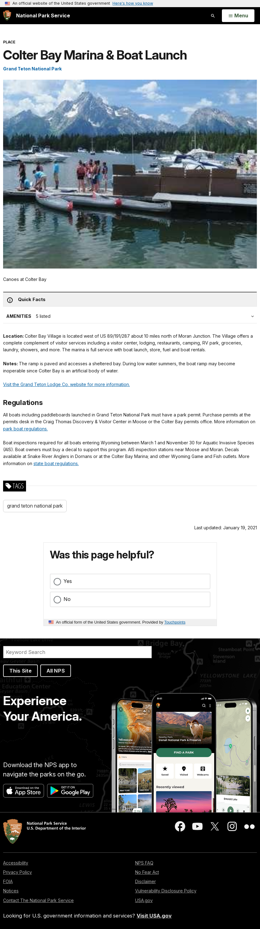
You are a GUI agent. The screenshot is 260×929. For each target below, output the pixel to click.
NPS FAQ (144, 862)
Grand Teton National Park (32, 68)
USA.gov (144, 900)
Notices (11, 890)
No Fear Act (147, 872)
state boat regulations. (56, 463)
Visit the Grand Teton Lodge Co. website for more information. (66, 384)
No (67, 599)
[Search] (77, 652)
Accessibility (15, 862)
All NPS (55, 671)
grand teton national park (35, 506)
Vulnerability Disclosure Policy (165, 890)
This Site (20, 671)
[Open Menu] (238, 15)
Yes (68, 581)
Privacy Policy (17, 872)
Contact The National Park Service (38, 900)
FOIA (8, 881)
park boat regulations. (25, 428)
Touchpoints (174, 622)
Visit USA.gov (154, 916)
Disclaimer (145, 881)
